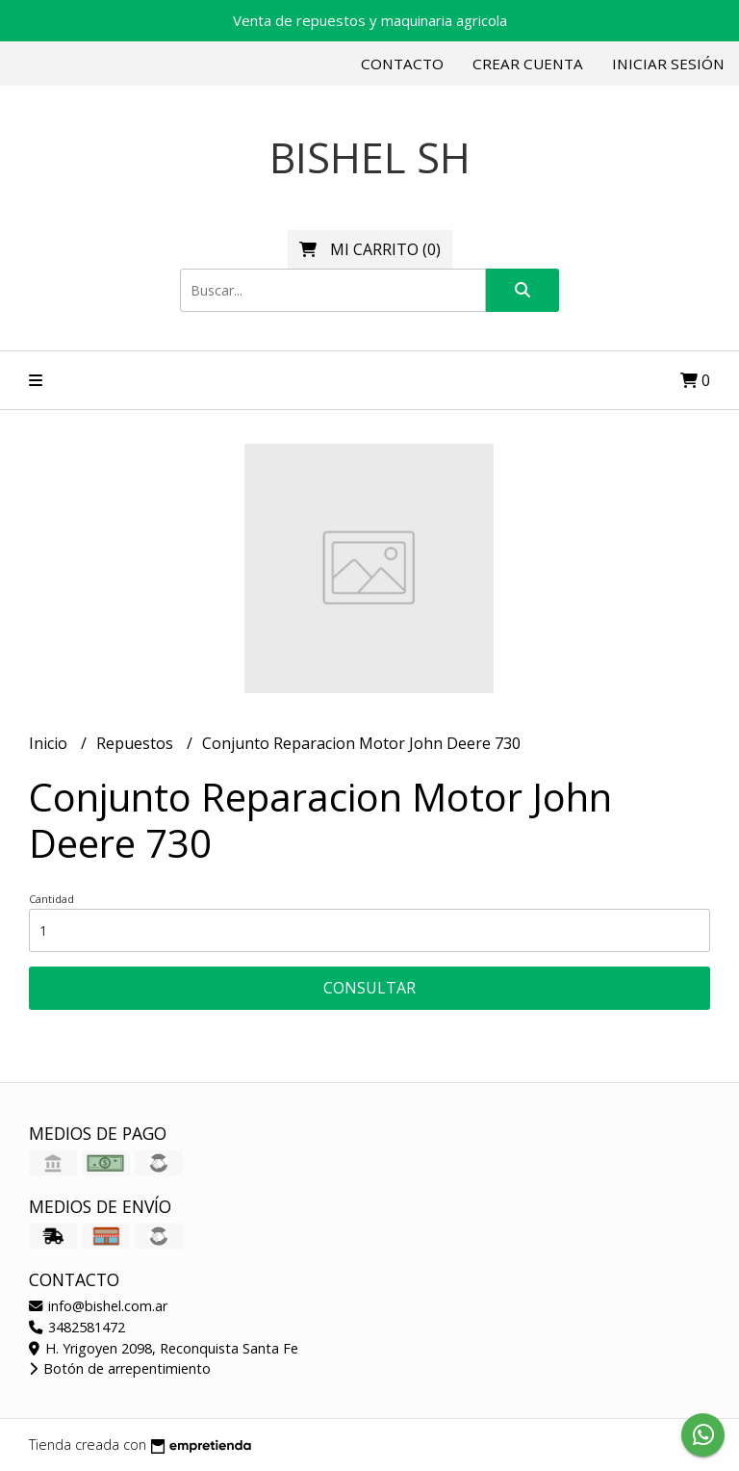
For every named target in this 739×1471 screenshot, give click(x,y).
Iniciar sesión (668, 63)
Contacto (402, 63)
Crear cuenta (527, 63)
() (370, 249)
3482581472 (77, 1327)
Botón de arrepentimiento (120, 1368)
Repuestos (136, 743)
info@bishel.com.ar (98, 1306)
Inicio (50, 743)
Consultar (369, 987)
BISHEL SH (370, 157)
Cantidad (51, 898)
